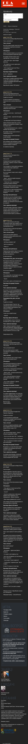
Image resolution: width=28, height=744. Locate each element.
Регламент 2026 (7, 610)
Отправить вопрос (8, 614)
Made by (6, 743)
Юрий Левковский (5, 692)
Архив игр (6, 612)
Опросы (5, 616)
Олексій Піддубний (5, 679)
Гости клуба (6, 618)
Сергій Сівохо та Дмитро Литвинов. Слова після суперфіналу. (14, 639)
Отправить (17, 630)
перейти (6, 21)
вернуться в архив (7, 34)
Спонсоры (6, 620)
